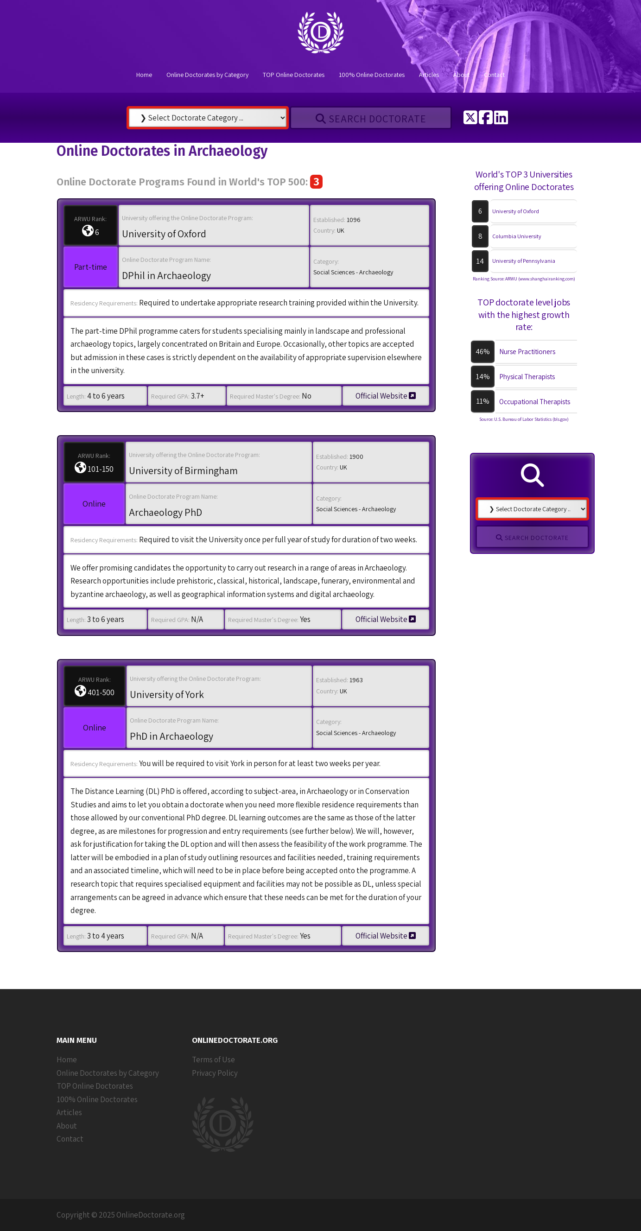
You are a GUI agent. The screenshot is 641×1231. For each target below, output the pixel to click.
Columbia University (516, 236)
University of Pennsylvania (523, 260)
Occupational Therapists (534, 401)
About (461, 74)
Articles (429, 74)
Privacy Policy (215, 1073)
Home (144, 74)
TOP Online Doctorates (293, 74)
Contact (494, 74)
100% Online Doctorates (372, 74)
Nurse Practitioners (527, 351)
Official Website (385, 396)
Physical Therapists (527, 376)
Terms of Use (213, 1059)
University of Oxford (515, 211)
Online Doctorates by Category (207, 74)
